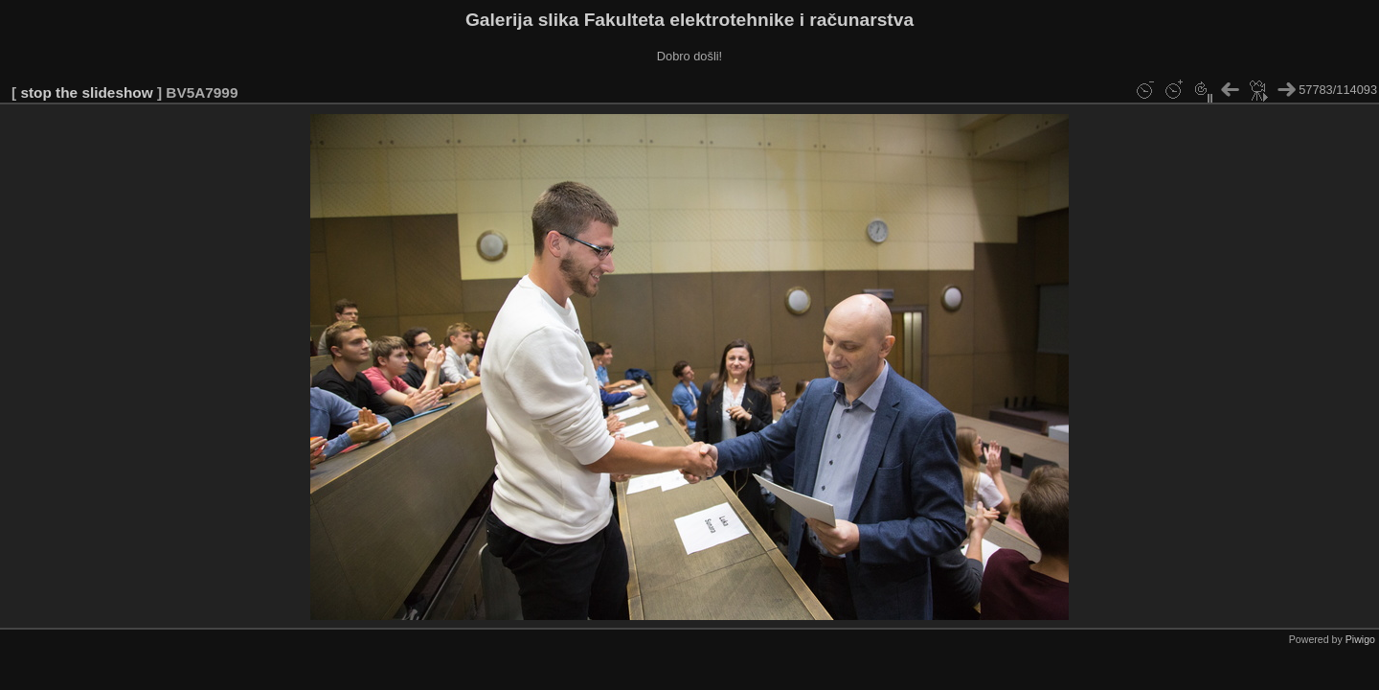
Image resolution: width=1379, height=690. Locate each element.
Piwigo (1360, 639)
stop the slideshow (86, 92)
